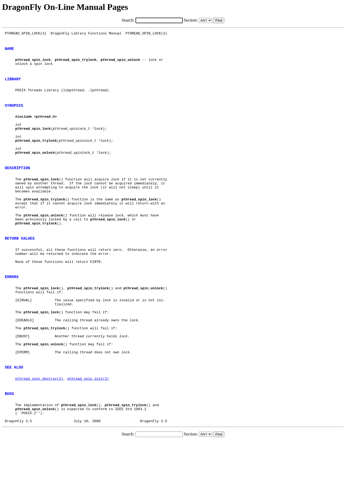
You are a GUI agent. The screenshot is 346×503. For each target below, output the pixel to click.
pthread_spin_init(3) (88, 433)
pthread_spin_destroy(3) (39, 433)
